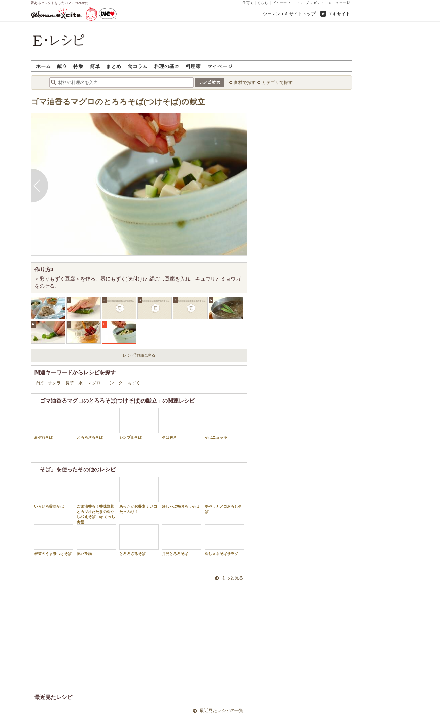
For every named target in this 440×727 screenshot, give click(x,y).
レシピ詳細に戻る (139, 355)
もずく (133, 382)
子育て (248, 3)
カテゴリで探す (277, 82)
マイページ (220, 66)
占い (298, 3)
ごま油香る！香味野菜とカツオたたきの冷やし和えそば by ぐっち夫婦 (96, 500)
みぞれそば (53, 423)
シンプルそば (139, 423)
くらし (263, 3)
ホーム (43, 66)
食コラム (138, 66)
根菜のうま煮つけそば (53, 540)
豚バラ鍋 (96, 540)
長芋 (70, 382)
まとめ (113, 66)
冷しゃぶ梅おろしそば (181, 492)
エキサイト (339, 13)
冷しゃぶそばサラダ (224, 540)
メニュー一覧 (339, 3)
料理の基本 (167, 66)
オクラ (55, 382)
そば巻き (181, 423)
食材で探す (245, 82)
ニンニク (114, 382)
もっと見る (233, 577)
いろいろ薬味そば (53, 492)
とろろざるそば (96, 423)
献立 (62, 66)
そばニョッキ (224, 423)
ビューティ (281, 3)
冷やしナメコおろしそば (224, 495)
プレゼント (315, 3)
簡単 (95, 66)
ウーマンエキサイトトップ (289, 13)
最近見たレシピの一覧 (222, 710)
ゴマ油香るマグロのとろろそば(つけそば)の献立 (118, 102)
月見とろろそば (181, 540)
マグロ (95, 382)
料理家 (193, 66)
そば (39, 382)
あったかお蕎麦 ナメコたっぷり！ (139, 495)
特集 (78, 66)
